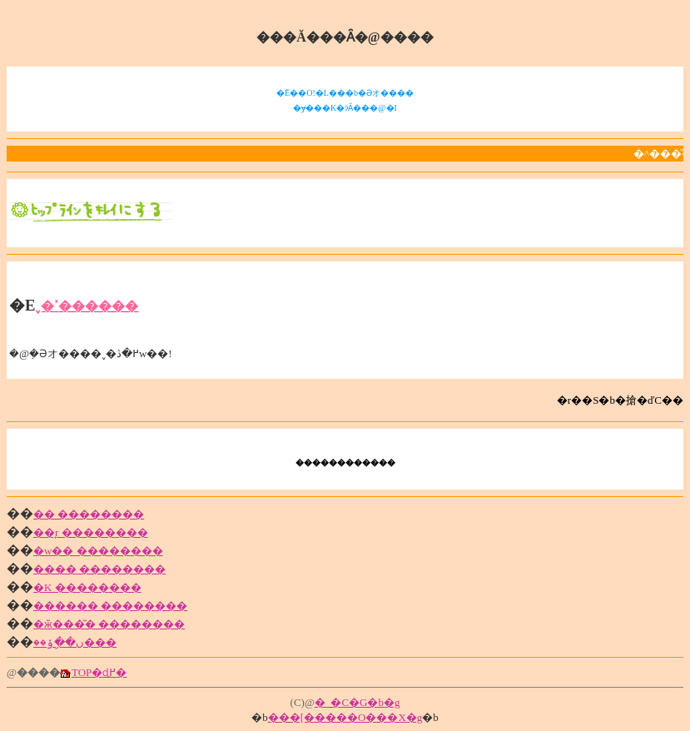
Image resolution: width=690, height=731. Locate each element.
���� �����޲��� (99, 569)
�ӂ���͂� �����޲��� (109, 624)
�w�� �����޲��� (98, 551)
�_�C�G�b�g (357, 702)
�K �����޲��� (87, 587)
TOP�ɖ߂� (99, 672)
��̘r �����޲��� (90, 532)
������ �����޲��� (110, 605)
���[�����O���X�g (345, 717)
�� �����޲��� (88, 514)
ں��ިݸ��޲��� (75, 642)
